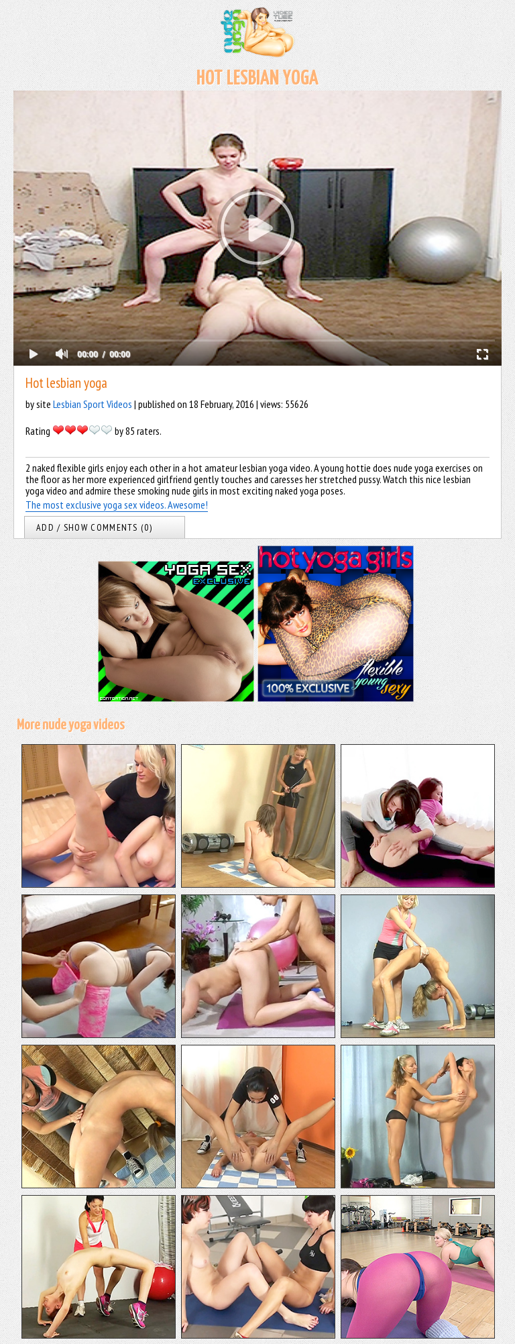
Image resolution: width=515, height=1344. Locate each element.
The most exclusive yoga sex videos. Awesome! (116, 504)
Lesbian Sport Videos (92, 404)
